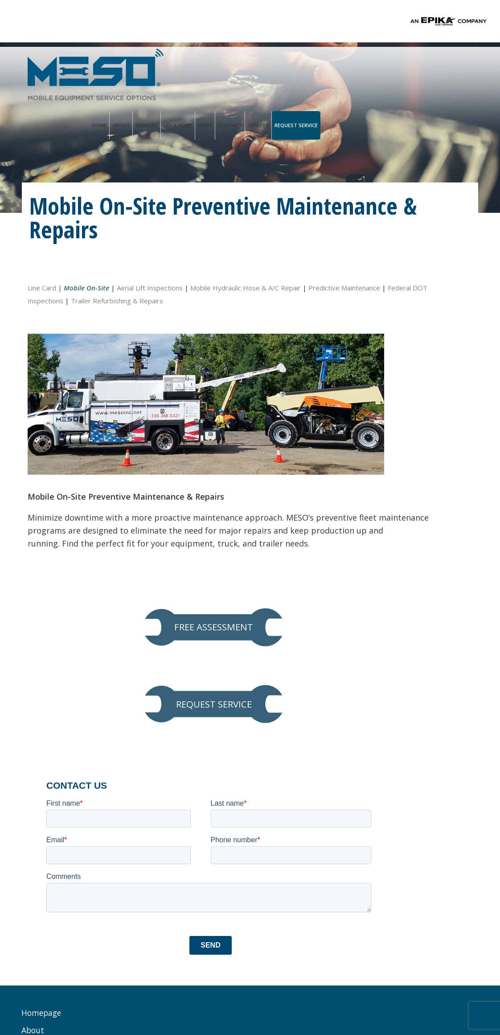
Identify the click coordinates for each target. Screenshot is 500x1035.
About (273, 66)
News (357, 66)
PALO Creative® (320, 1003)
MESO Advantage (61, 749)
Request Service (448, 66)
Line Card (42, 286)
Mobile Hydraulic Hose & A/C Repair (245, 286)
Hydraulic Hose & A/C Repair (68, 841)
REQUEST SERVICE (403, 355)
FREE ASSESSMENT (403, 303)
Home (251, 66)
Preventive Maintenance (73, 803)
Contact (382, 66)
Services (298, 66)
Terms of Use (221, 1003)
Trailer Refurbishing (65, 898)
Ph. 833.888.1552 (187, 795)
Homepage (41, 714)
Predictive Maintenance (63, 298)
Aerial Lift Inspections (150, 286)
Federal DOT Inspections (145, 298)
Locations (330, 66)
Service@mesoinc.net (194, 804)
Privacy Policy (174, 1003)
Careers (410, 66)
